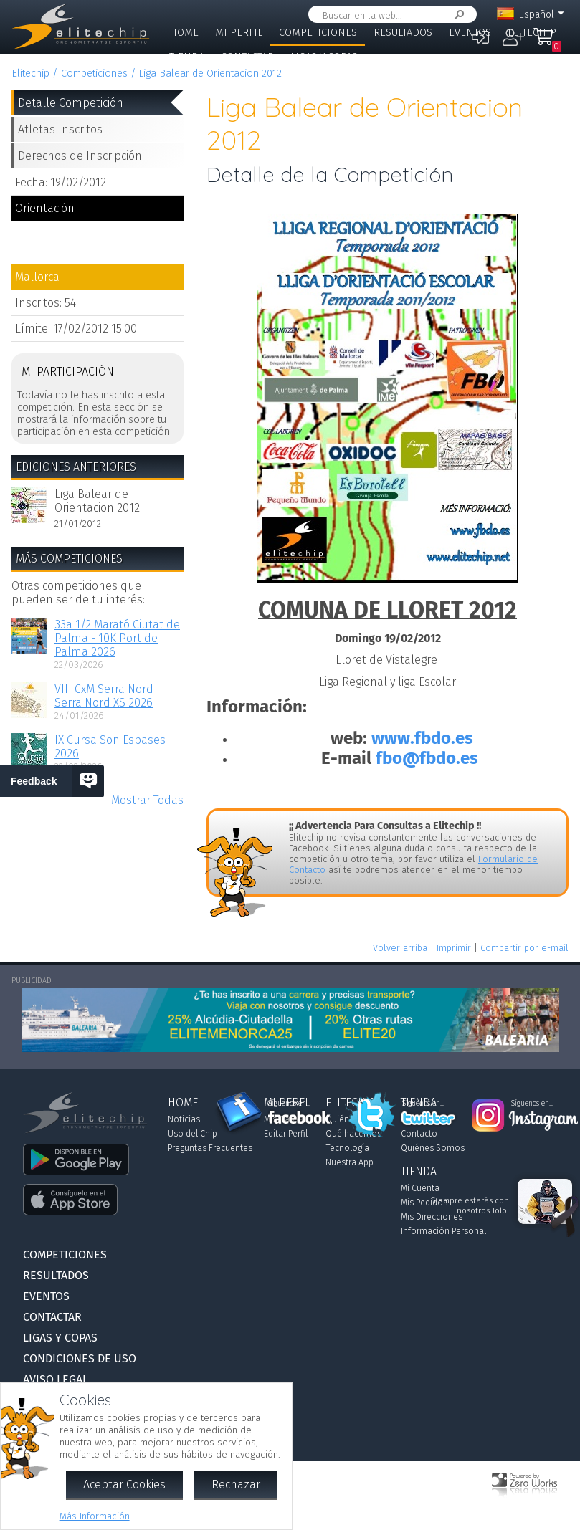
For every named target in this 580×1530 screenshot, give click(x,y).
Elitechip (532, 33)
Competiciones (318, 33)
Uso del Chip (192, 1134)
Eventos (470, 33)
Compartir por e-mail (524, 947)
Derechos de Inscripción (80, 156)
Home (184, 33)
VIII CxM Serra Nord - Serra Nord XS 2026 (107, 695)
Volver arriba (400, 947)
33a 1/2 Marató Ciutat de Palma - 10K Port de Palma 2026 (117, 638)
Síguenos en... (289, 1103)
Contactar (247, 57)
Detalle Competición (70, 103)
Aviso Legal (55, 1379)
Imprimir (454, 947)
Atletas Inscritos (60, 129)
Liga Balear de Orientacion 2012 (210, 73)
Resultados (403, 33)
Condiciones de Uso (79, 1358)
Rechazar (235, 1484)
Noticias (184, 1119)
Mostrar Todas (147, 800)
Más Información (95, 1516)
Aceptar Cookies (124, 1484)
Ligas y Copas (324, 57)
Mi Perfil (238, 33)
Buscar (456, 14)
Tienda (186, 57)
